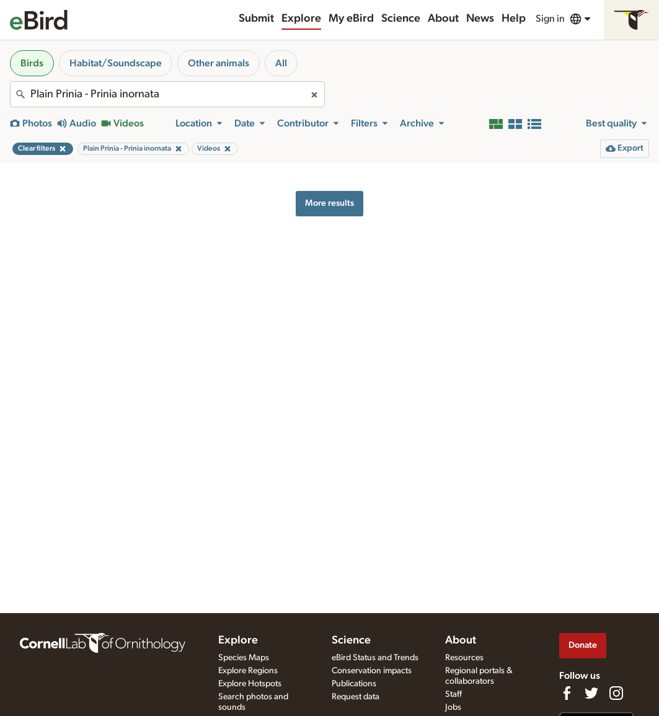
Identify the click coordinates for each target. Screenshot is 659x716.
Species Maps (243, 657)
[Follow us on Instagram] (616, 693)
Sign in (550, 19)
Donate (582, 645)
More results (329, 203)
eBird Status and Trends (375, 657)
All (281, 63)
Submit (256, 18)
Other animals (218, 63)
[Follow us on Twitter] (591, 693)
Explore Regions (248, 670)
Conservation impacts (372, 670)
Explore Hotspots (249, 683)
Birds (31, 63)
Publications (354, 683)
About (443, 18)
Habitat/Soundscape (115, 63)
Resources (464, 657)
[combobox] (167, 94)
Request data (355, 696)
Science (400, 18)
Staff (453, 694)
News (480, 18)
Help (514, 18)
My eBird (351, 18)
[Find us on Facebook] (566, 693)
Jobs (453, 707)
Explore (301, 18)
